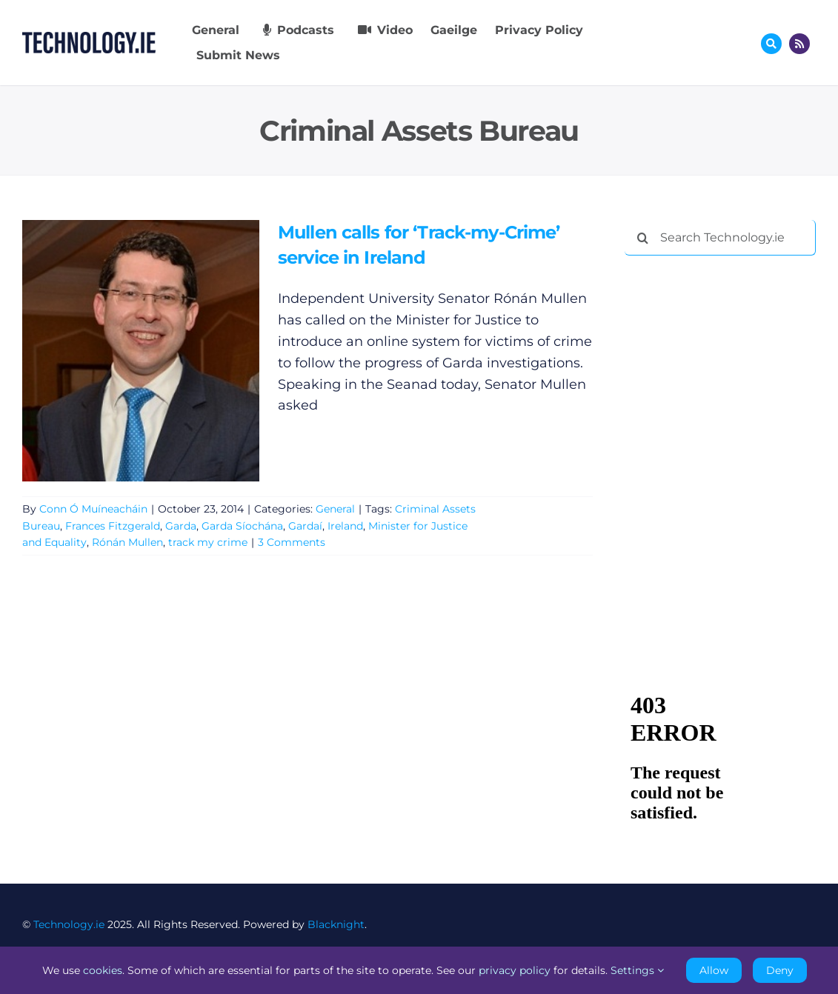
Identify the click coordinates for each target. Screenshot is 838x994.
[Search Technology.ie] (720, 238)
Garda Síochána (242, 526)
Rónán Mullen (127, 542)
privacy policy (515, 970)
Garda (180, 526)
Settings (637, 970)
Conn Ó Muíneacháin (93, 509)
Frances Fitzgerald (112, 526)
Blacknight (336, 924)
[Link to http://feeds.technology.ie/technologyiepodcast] (799, 43)
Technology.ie (68, 924)
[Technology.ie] (89, 38)
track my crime (207, 542)
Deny (780, 970)
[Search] (642, 238)
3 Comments (291, 542)
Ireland (345, 526)
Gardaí (305, 526)
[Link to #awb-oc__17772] (771, 43)
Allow (713, 970)
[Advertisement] (731, 363)
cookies (102, 970)
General (335, 509)
